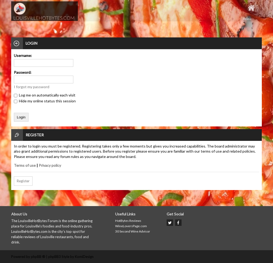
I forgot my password (31, 86)
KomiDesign (84, 256)
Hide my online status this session (45, 101)
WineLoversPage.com (131, 226)
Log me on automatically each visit (44, 95)
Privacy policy (50, 165)
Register (23, 181)
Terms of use (25, 165)
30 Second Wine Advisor (132, 231)
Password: (22, 72)
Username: (23, 55)
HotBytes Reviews (128, 221)
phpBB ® (38, 256)
